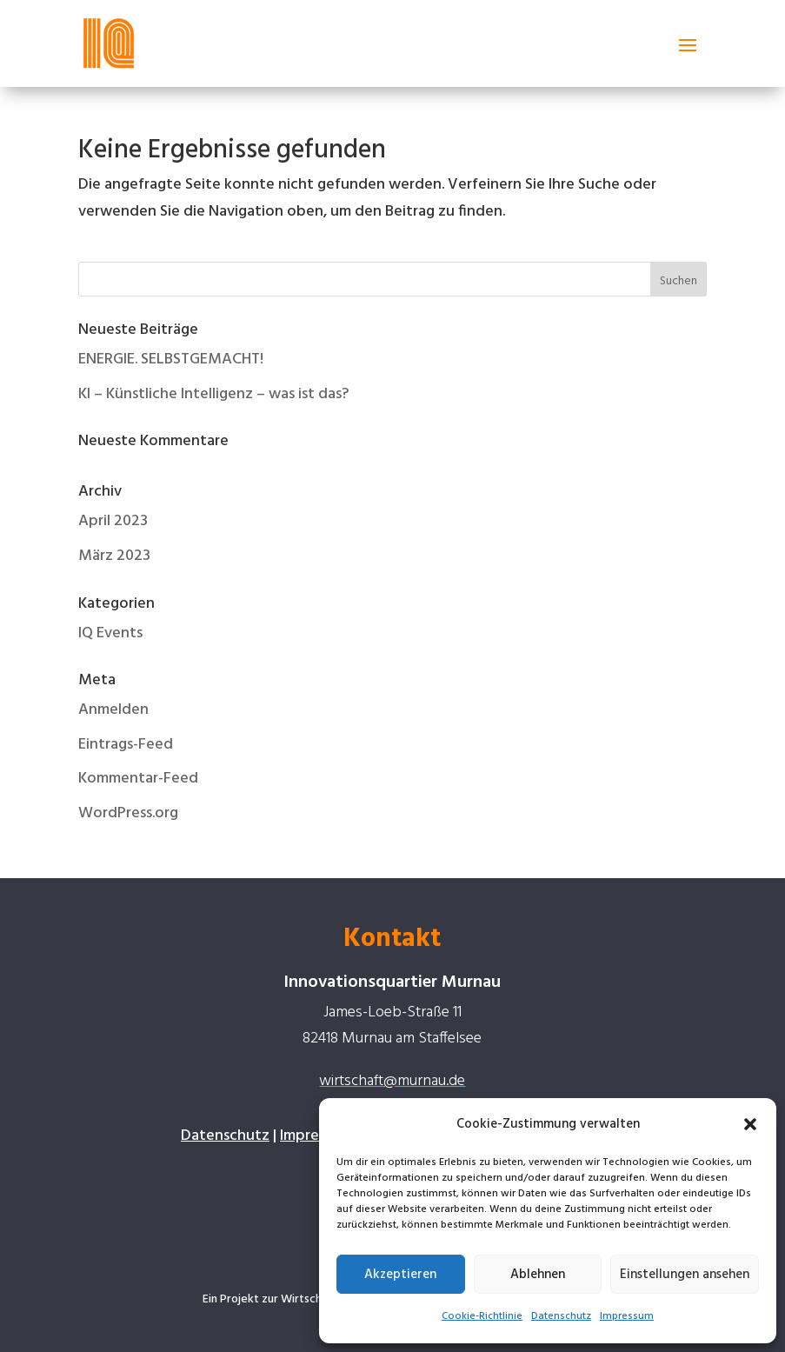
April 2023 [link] (113, 521)
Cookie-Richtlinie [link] (482, 1316)
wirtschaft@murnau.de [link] (392, 1081)
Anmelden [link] (113, 710)
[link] (108, 43)
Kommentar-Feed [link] (138, 778)
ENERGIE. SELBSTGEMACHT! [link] (170, 359)
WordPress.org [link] (128, 813)
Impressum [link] (627, 1316)
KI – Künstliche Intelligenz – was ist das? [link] (213, 394)
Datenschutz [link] (561, 1316)
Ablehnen (537, 1274)
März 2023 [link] (114, 556)
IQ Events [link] (110, 633)
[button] (750, 1124)
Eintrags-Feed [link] (125, 744)
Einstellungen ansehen (684, 1274)
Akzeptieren (400, 1274)
